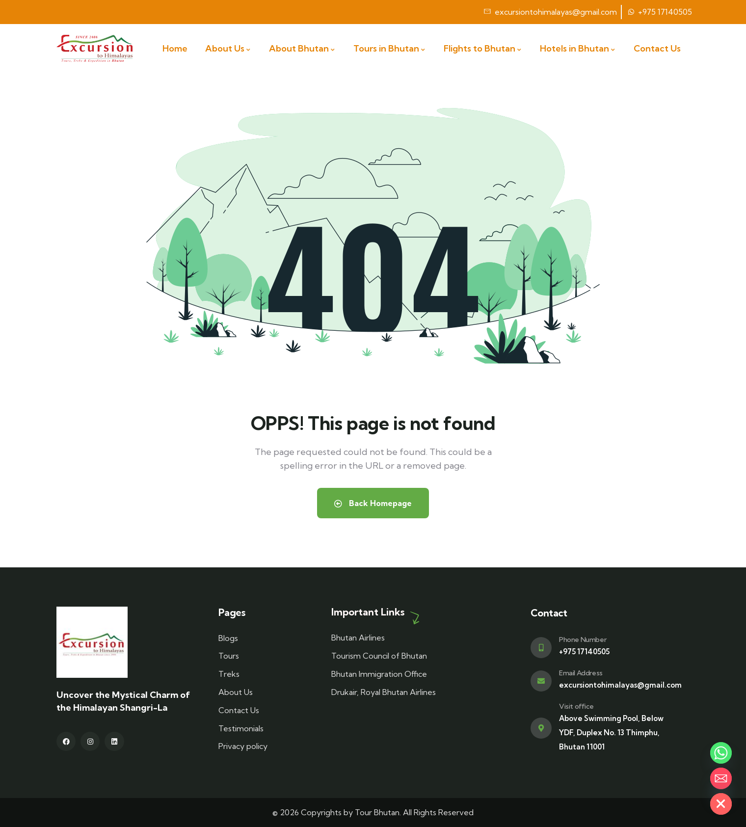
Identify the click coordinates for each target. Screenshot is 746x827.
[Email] (721, 778)
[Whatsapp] (721, 753)
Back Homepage (373, 503)
